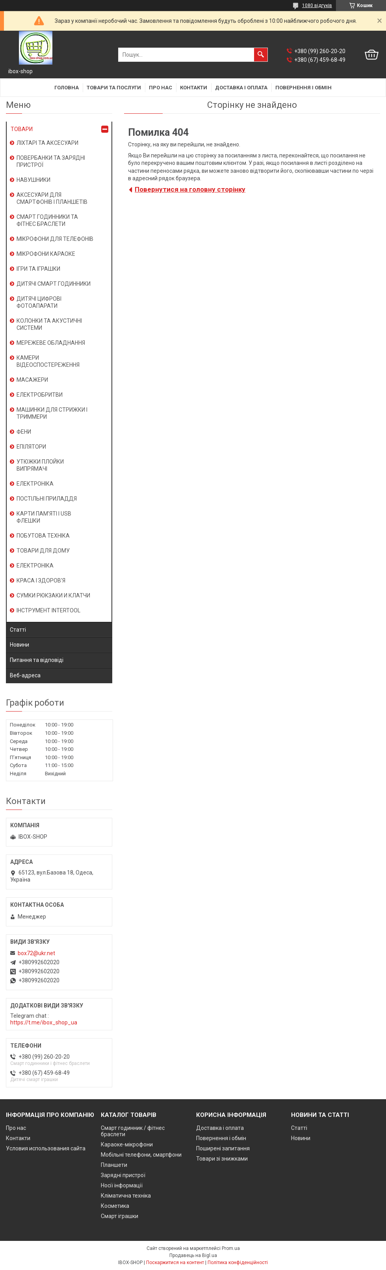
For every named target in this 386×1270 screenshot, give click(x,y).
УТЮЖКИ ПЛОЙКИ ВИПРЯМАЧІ (40, 465)
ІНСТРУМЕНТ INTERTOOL (48, 610)
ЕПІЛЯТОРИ (31, 447)
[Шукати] (260, 54)
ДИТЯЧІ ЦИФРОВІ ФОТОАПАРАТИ (39, 302)
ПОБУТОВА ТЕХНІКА (43, 535)
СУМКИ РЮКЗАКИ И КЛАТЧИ (53, 595)
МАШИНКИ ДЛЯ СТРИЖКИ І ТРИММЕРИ (52, 413)
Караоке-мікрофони (127, 1144)
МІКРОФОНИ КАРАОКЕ (46, 254)
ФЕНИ (24, 432)
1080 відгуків (317, 5)
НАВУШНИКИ (33, 180)
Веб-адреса (25, 675)
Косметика (115, 1206)
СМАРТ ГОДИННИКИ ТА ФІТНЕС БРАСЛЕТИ (47, 220)
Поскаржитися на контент (175, 1262)
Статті (18, 630)
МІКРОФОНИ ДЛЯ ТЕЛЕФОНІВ (55, 239)
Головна (66, 88)
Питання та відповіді (36, 660)
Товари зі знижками (222, 1158)
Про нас (160, 88)
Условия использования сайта (45, 1148)
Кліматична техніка (126, 1195)
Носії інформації (122, 1185)
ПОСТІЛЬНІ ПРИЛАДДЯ (47, 498)
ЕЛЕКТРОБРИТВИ (40, 395)
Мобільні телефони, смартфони (141, 1155)
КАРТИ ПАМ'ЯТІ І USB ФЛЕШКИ (44, 517)
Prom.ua (231, 1248)
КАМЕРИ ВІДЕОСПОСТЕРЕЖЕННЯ (48, 361)
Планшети (114, 1165)
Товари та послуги (114, 88)
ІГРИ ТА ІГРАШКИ (38, 269)
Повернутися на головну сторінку (190, 189)
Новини (19, 644)
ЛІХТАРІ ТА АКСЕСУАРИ (47, 143)
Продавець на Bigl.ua (193, 1255)
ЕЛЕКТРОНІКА (35, 484)
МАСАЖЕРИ (32, 380)
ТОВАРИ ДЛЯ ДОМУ (43, 550)
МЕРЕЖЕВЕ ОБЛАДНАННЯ (51, 343)
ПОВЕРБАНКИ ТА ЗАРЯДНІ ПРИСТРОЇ (51, 161)
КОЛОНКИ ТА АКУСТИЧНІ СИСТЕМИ (49, 324)
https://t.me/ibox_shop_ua (43, 1022)
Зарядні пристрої (123, 1175)
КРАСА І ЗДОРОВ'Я (41, 580)
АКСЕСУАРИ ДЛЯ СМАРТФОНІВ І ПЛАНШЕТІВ (52, 198)
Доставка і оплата (241, 88)
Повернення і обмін (303, 88)
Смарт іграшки (119, 1216)
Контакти (193, 88)
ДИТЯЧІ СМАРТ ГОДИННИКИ (54, 284)
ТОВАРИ (22, 129)
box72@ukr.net (36, 953)
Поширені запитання (223, 1148)
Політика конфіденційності (238, 1262)
